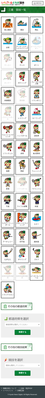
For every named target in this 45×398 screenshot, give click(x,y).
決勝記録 (20, 390)
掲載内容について (9, 388)
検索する (22, 332)
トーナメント (8, 390)
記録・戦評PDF (26, 388)
